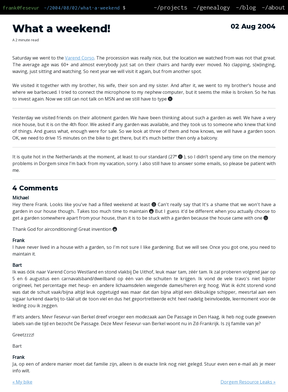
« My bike (22, 382)
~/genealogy (211, 7)
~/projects (170, 7)
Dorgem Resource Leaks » (248, 382)
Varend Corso (79, 58)
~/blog (246, 7)
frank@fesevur (21, 8)
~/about (273, 7)
